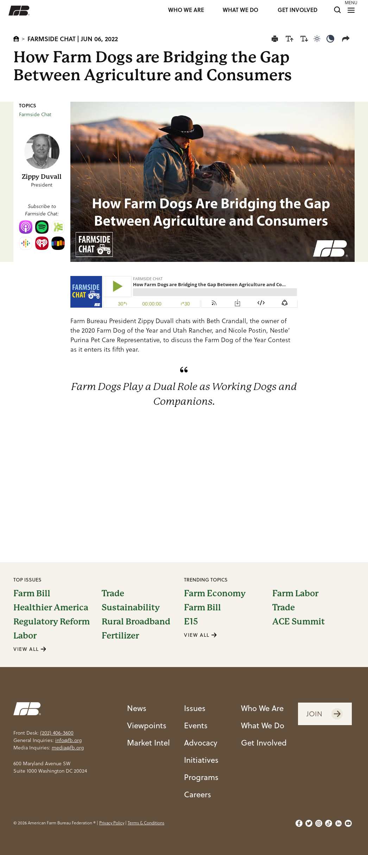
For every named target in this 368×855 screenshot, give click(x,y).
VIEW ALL (29, 649)
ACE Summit (298, 621)
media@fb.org (68, 747)
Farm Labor (295, 593)
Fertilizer (120, 635)
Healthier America (50, 607)
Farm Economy (215, 593)
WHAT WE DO (240, 10)
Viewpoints (146, 725)
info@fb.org (68, 740)
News (136, 708)
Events (196, 725)
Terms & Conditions (146, 823)
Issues (194, 708)
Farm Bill (31, 593)
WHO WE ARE (186, 10)
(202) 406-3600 (57, 732)
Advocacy (200, 742)
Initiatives (201, 759)
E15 (191, 621)
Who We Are (262, 708)
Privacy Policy (111, 823)
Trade (113, 593)
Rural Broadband (136, 621)
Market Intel (148, 742)
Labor (25, 635)
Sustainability (131, 607)
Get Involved (264, 742)
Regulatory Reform (51, 621)
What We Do (262, 725)
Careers (197, 794)
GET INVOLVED (297, 10)
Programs (201, 777)
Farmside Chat (51, 38)
